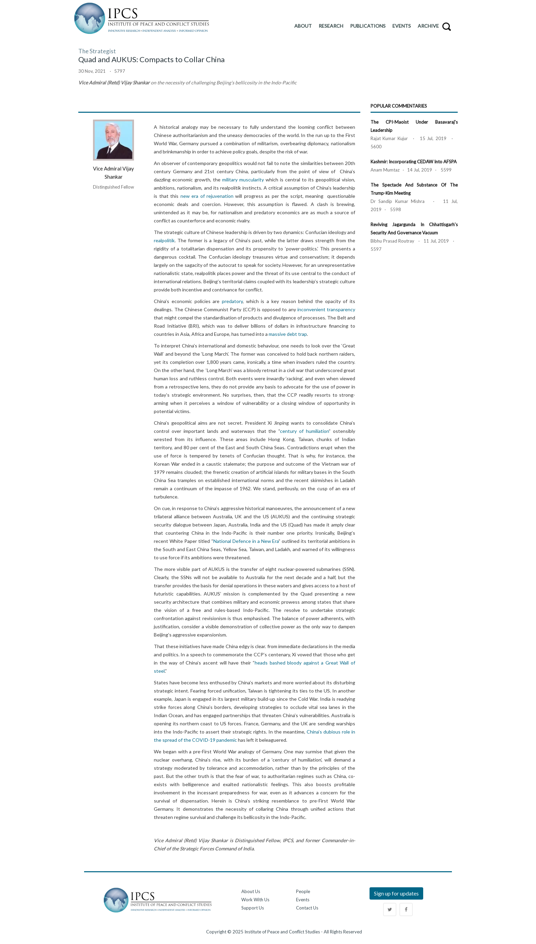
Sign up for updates (396, 893)
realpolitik (164, 240)
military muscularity (243, 179)
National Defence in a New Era (246, 541)
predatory (232, 301)
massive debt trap (288, 334)
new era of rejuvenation (206, 196)
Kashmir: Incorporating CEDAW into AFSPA (414, 161)
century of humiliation (304, 431)
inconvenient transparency (326, 309)
